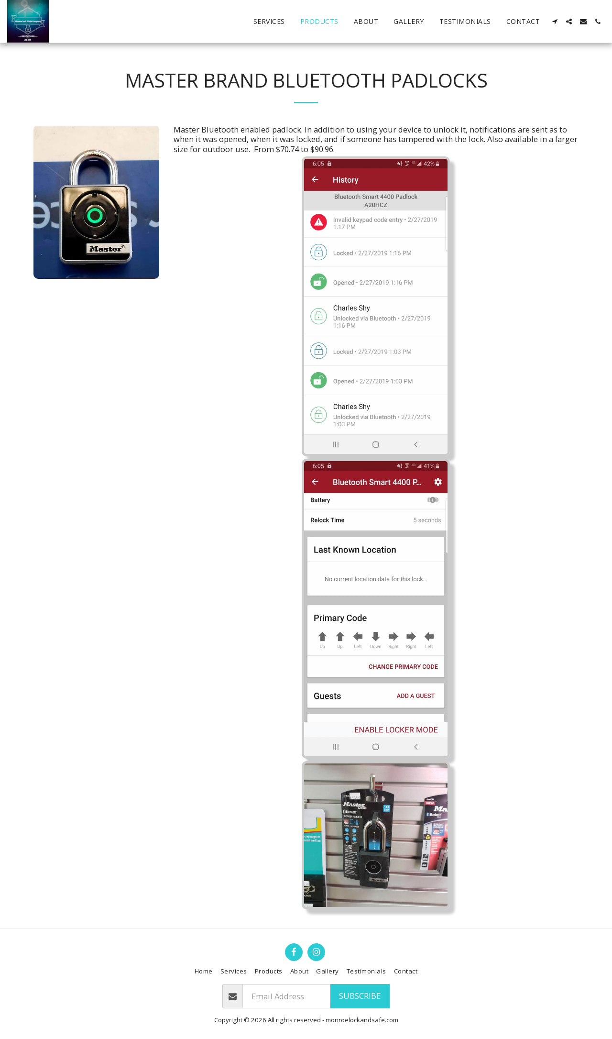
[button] (554, 21)
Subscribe (360, 995)
